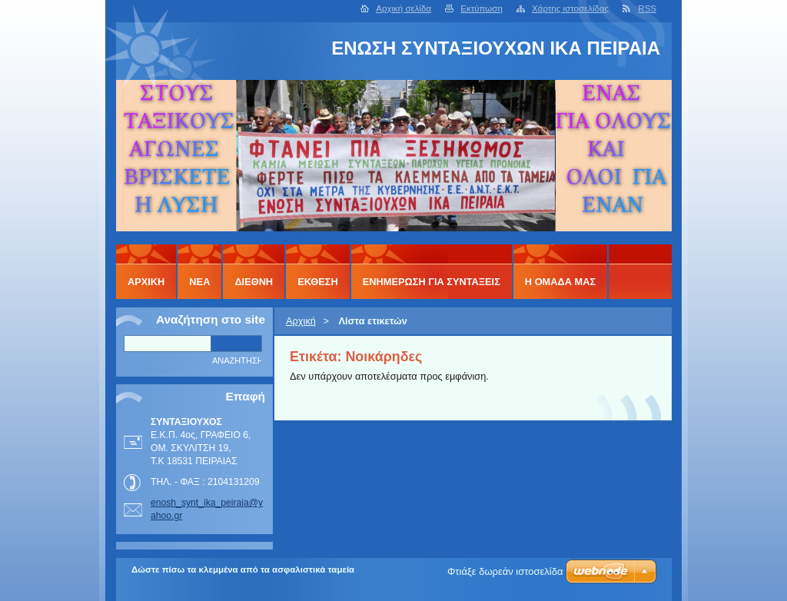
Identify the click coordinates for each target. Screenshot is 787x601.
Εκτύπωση (481, 8)
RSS (647, 8)
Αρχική (301, 321)
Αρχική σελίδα (403, 8)
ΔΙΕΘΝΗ (253, 281)
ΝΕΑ (199, 281)
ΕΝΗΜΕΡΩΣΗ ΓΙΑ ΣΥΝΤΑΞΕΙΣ (431, 281)
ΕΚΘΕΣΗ (317, 281)
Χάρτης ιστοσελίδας (570, 8)
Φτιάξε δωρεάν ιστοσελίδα (505, 571)
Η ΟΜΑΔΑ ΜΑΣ (560, 281)
